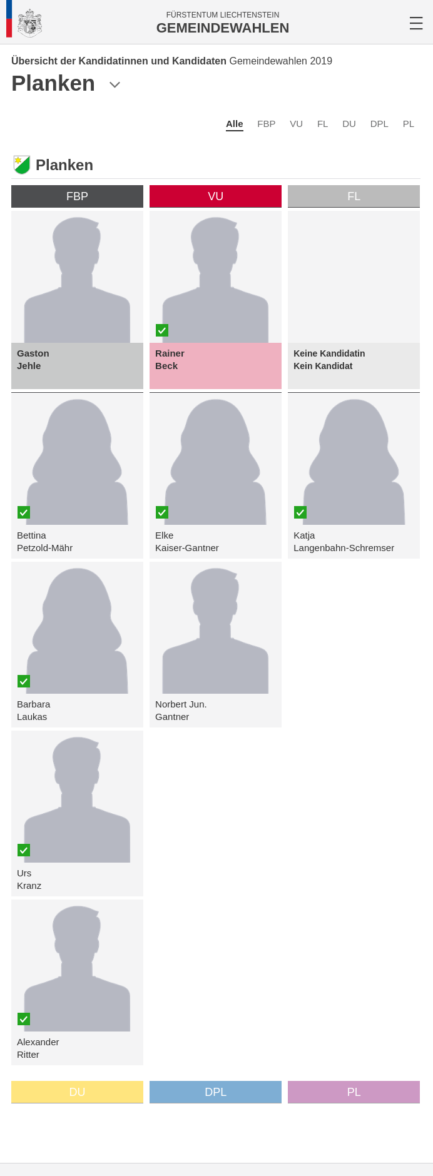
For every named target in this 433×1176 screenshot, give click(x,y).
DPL (379, 123)
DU (349, 123)
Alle (234, 123)
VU (296, 123)
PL (408, 123)
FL (323, 123)
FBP (266, 123)
